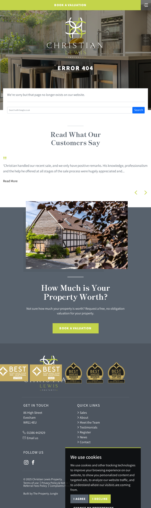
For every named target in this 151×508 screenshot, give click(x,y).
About (82, 417)
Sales (82, 412)
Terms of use (31, 483)
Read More (10, 181)
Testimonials (87, 427)
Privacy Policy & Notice (55, 483)
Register (84, 432)
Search (138, 110)
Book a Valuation (70, 5)
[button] (136, 192)
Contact (83, 442)
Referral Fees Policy (35, 486)
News (82, 437)
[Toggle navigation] (146, 4)
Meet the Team (88, 422)
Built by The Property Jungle (40, 493)
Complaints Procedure (63, 486)
